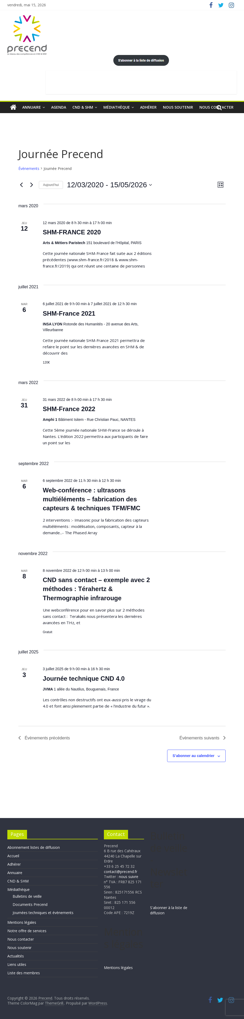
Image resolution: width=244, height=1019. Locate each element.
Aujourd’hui (51, 185)
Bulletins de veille (27, 896)
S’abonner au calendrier (194, 756)
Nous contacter (20, 939)
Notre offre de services (26, 930)
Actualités (15, 956)
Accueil (13, 855)
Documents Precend (30, 904)
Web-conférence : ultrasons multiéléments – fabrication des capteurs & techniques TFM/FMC (91, 499)
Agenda (58, 107)
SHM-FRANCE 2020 (72, 232)
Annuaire (31, 107)
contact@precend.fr (120, 871)
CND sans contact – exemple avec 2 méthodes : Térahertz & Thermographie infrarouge (96, 588)
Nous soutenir (178, 107)
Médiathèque (116, 107)
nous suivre (128, 876)
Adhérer (148, 107)
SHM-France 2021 (69, 313)
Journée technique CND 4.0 (84, 678)
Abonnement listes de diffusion (33, 847)
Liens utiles (16, 964)
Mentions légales (21, 922)
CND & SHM (82, 107)
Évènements (28, 168)
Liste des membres (23, 972)
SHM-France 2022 (69, 408)
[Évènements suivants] (32, 185)
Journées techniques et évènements (43, 912)
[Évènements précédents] (21, 185)
